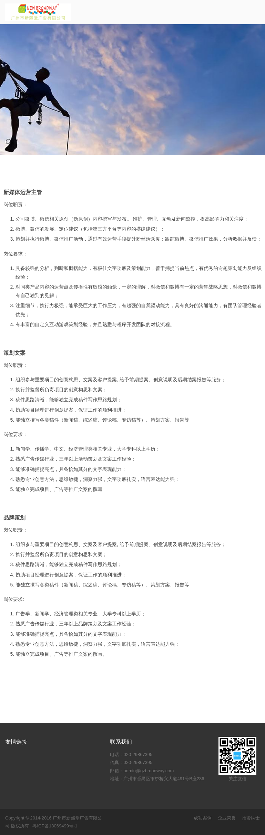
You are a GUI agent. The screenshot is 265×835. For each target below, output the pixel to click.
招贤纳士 (251, 818)
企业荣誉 (227, 818)
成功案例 (203, 818)
